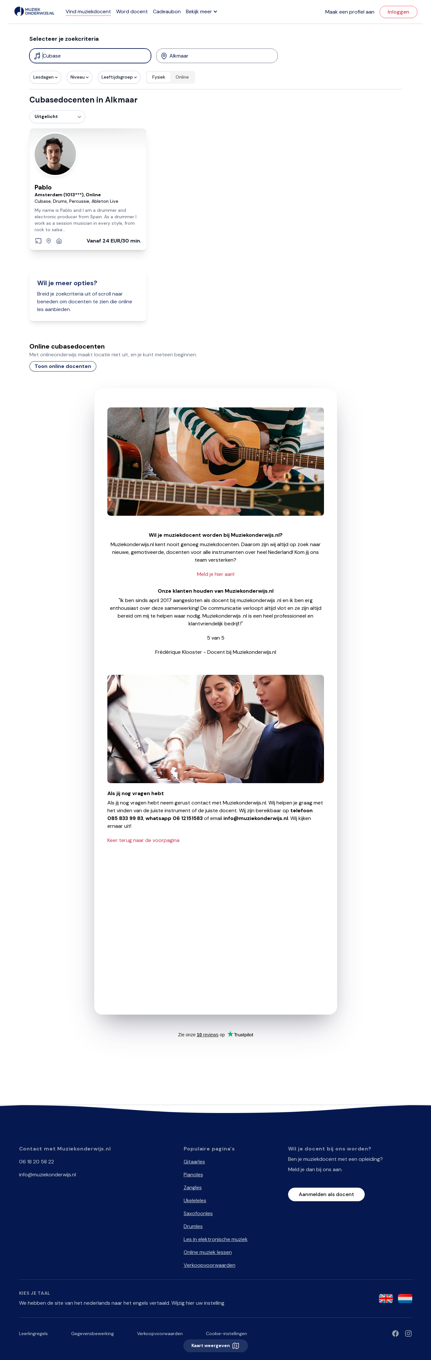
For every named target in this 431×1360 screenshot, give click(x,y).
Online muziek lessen (208, 1252)
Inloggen (398, 11)
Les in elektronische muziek (216, 1239)
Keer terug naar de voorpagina (143, 840)
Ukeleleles (195, 1200)
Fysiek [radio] (158, 77)
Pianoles (193, 1174)
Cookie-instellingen (226, 1333)
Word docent (132, 11)
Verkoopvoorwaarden (209, 1265)
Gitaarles (194, 1161)
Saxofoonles (198, 1213)
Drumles (193, 1226)
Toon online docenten (63, 366)
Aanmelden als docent (326, 1194)
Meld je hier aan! (215, 574)
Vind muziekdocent (88, 11)
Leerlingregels (33, 1333)
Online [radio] (182, 77)
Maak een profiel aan (349, 11)
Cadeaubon (167, 11)
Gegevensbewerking (92, 1333)
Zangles (193, 1187)
